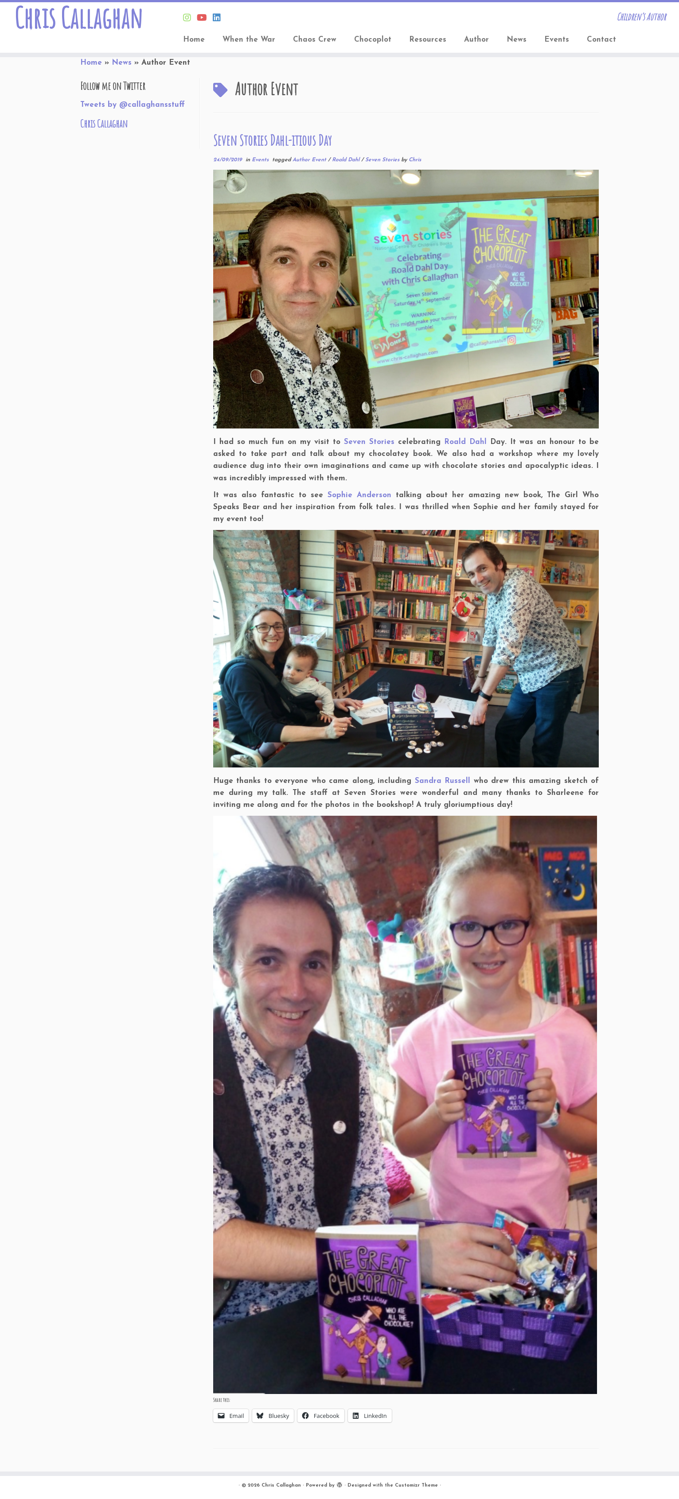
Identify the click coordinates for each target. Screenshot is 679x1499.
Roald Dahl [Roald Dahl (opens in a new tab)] (465, 442)
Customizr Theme (416, 1485)
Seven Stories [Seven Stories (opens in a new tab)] (369, 442)
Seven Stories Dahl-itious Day (272, 140)
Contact (601, 39)
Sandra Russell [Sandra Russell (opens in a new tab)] (442, 781)
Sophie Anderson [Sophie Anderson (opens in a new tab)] (359, 495)
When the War (248, 39)
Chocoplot (372, 39)
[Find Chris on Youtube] (205, 18)
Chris (415, 160)
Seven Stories (383, 160)
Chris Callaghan (78, 17)
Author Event (310, 160)
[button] (405, 1105)
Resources (427, 39)
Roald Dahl (346, 160)
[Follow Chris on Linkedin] (219, 18)
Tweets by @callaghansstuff (132, 105)
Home (194, 39)
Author (476, 39)
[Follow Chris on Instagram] (190, 18)
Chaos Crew (314, 39)
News (517, 39)
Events (556, 39)
